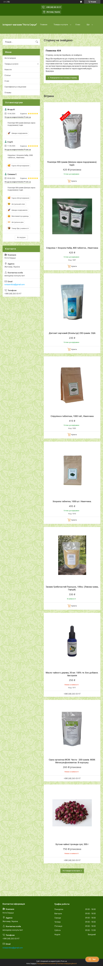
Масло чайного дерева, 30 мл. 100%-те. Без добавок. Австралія (72, 674)
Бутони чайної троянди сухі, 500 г (72, 844)
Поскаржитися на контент (46, 963)
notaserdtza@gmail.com (15, 284)
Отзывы (8, 93)
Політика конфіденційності (67, 963)
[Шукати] (37, 42)
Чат (92, 959)
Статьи (8, 75)
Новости (8, 70)
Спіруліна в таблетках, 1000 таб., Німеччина (72, 416)
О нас (77, 25)
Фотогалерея (10, 58)
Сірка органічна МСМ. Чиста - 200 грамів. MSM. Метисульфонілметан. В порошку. (72, 761)
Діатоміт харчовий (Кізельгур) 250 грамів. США (72, 333)
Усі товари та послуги (71, 871)
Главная (43, 25)
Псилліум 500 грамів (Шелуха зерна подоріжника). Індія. (72, 163)
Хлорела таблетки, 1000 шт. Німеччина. (72, 501)
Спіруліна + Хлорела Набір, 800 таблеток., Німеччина (72, 248)
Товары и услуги (61, 25)
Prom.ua (64, 961)
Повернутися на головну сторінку (63, 78)
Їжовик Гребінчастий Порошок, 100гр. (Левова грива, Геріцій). (72, 588)
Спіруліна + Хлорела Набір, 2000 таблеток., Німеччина (20, 156)
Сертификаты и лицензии (15, 87)
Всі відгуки (21, 237)
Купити (74, 181)
